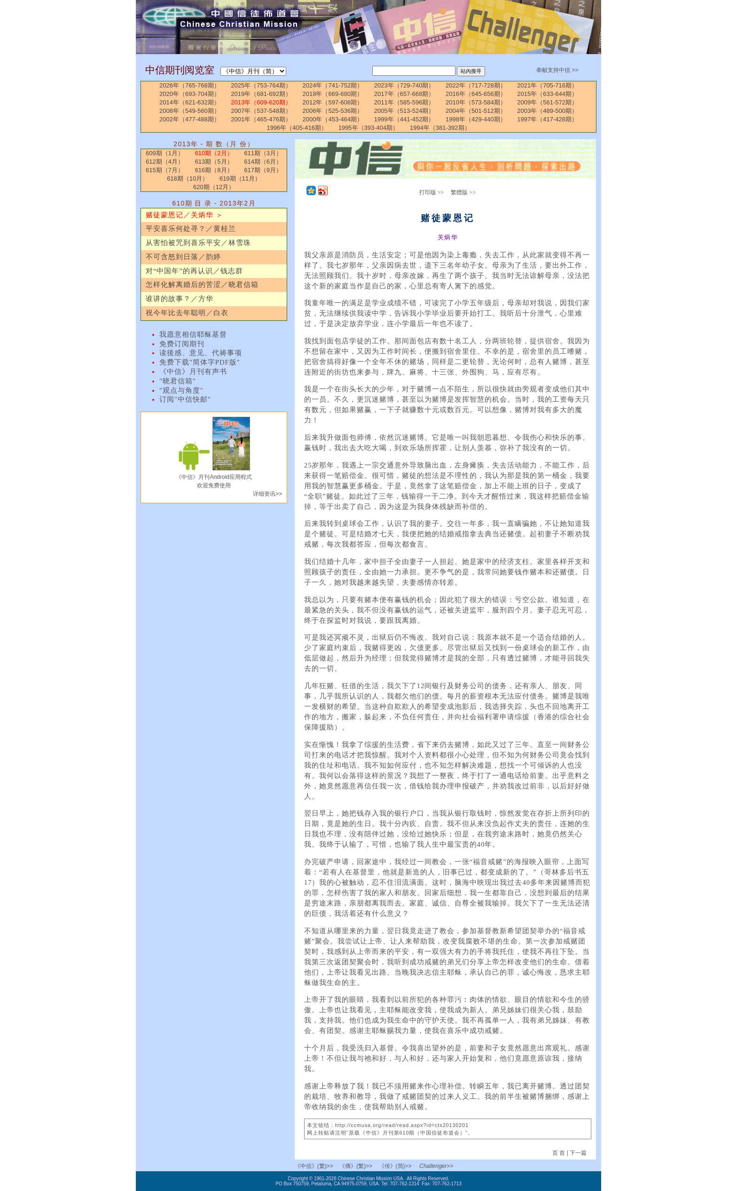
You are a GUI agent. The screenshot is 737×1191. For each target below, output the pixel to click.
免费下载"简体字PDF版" (199, 362)
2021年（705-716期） (547, 85)
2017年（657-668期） (404, 93)
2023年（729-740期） (404, 85)
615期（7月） (165, 170)
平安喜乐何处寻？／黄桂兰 (191, 228)
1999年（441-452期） (404, 119)
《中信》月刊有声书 (193, 371)
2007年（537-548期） (261, 110)
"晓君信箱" (177, 381)
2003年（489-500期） (547, 110)
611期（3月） (263, 153)
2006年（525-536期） (333, 110)
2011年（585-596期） (404, 102)
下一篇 (578, 1153)
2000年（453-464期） (333, 119)
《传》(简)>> (395, 1166)
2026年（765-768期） (189, 85)
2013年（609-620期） (261, 102)
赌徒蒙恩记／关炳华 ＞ (184, 215)
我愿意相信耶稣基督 (193, 334)
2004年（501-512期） (476, 110)
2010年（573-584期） (476, 102)
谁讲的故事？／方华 (179, 298)
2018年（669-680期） (333, 93)
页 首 (559, 1153)
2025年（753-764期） (261, 85)
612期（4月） (165, 161)
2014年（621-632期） (189, 102)
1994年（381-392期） (440, 127)
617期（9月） (263, 170)
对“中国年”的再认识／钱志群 (194, 271)
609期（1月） (165, 153)
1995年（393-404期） (368, 127)
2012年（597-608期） (333, 102)
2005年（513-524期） (404, 110)
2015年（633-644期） (547, 93)
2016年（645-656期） (476, 93)
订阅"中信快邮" (185, 399)
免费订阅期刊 (181, 344)
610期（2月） (214, 153)
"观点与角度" (181, 390)
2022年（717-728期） (476, 85)
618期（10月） (187, 178)
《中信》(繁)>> (314, 1166)
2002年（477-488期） (189, 119)
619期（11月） (240, 178)
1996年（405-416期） (297, 127)
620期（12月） (214, 187)
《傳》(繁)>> (355, 1166)
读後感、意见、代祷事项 (200, 353)
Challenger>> (436, 1166)
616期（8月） (214, 170)
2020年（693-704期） (189, 93)
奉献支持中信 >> (557, 70)
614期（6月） (263, 161)
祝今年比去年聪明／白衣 (187, 313)
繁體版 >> (463, 192)
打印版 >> (431, 192)
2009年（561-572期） (547, 102)
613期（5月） (214, 161)
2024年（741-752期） (333, 85)
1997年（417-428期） (547, 119)
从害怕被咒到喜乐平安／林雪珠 (198, 242)
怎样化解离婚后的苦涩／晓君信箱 (202, 284)
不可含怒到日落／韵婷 (183, 257)
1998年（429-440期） (476, 119)
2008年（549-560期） (189, 110)
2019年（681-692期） (261, 93)
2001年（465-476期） (261, 119)
